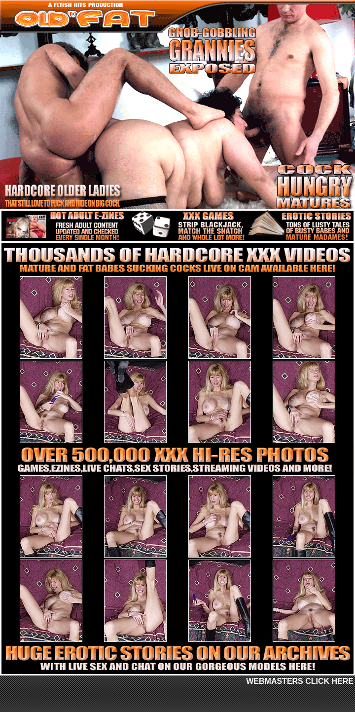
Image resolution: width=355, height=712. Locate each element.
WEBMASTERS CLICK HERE (300, 681)
